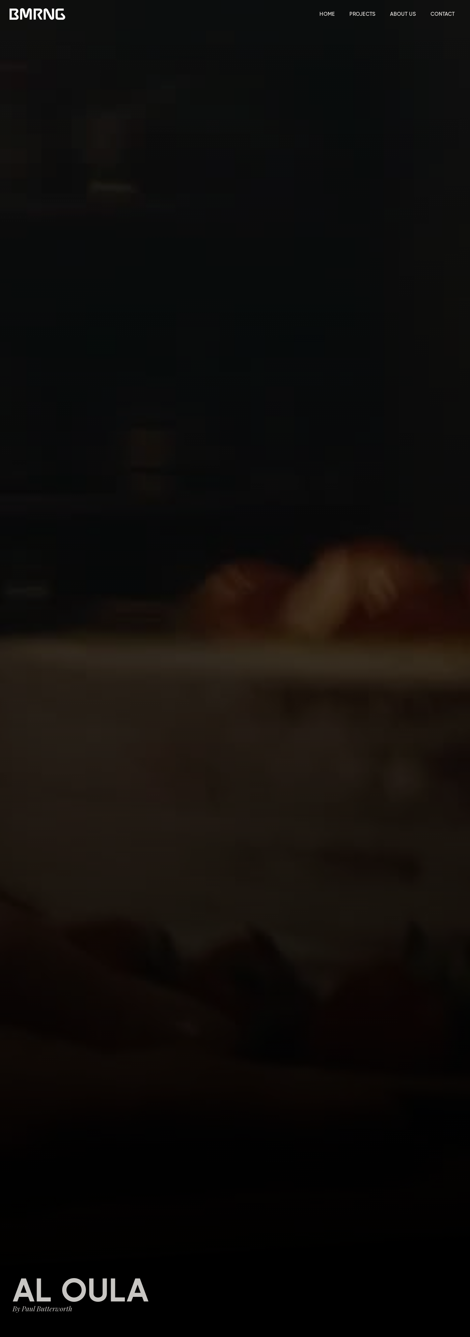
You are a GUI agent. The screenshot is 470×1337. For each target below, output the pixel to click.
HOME (327, 14)
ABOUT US (403, 14)
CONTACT (442, 14)
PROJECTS (362, 14)
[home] (37, 14)
